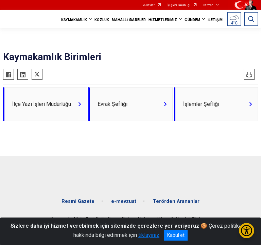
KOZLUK (101, 20)
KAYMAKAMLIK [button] (74, 20)
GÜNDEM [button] (192, 20)
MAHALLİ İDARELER (129, 20)
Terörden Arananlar (176, 201)
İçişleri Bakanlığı (179, 5)
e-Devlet (149, 5)
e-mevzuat (123, 201)
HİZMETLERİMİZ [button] (163, 20)
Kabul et (176, 235)
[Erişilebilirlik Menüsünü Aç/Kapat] (246, 230)
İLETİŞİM (215, 20)
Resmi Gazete (78, 201)
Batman (208, 5)
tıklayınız (148, 235)
